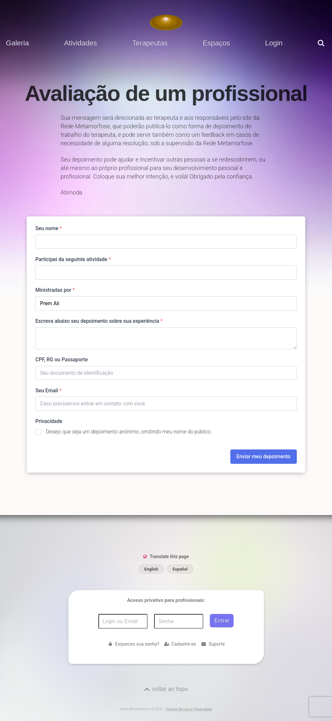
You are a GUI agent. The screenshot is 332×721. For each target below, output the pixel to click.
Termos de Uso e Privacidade (189, 709)
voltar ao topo (170, 688)
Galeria (17, 43)
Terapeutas (149, 43)
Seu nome (48, 228)
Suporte (213, 644)
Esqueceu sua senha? (133, 644)
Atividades (80, 43)
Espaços (216, 43)
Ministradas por (55, 290)
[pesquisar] (322, 48)
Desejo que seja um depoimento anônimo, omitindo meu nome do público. (129, 432)
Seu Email (48, 390)
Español (180, 569)
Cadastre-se (180, 644)
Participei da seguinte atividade (73, 259)
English (151, 569)
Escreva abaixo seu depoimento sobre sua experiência (99, 321)
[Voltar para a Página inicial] (166, 22)
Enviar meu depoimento (264, 456)
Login (274, 43)
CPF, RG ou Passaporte (61, 359)
